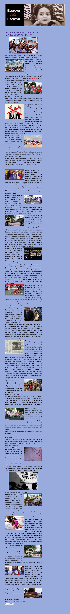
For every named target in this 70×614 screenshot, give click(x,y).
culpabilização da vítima (12, 279)
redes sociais (14, 133)
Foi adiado (28, 109)
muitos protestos (14, 135)
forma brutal (33, 78)
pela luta (33, 164)
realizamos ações (30, 289)
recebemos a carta (36, 431)
